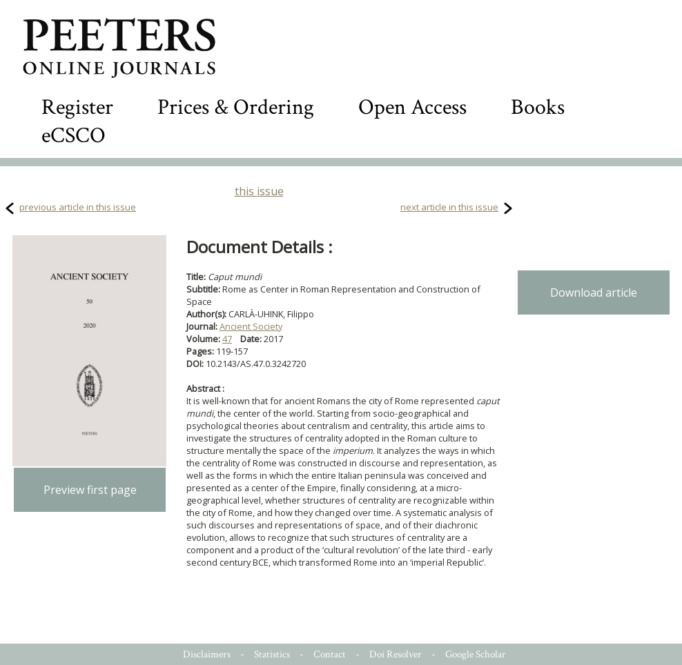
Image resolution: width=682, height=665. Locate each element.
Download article (593, 292)
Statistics (272, 654)
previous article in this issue (77, 207)
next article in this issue (449, 207)
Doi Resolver (395, 654)
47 (227, 338)
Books (538, 107)
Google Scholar (475, 654)
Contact (329, 654)
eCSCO (73, 135)
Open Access (412, 107)
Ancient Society (251, 326)
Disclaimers (207, 654)
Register (77, 107)
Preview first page (90, 489)
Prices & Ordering (235, 107)
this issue (259, 191)
